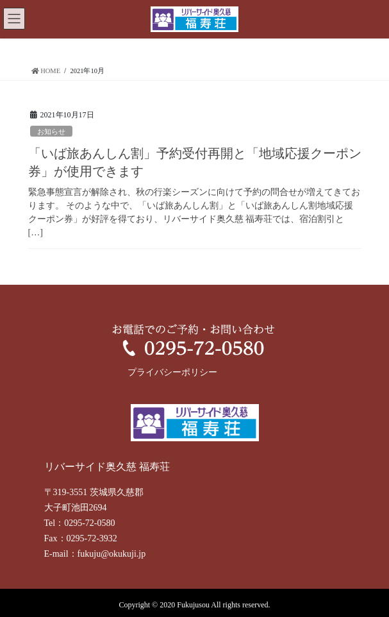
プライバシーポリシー (172, 372)
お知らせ (51, 131)
